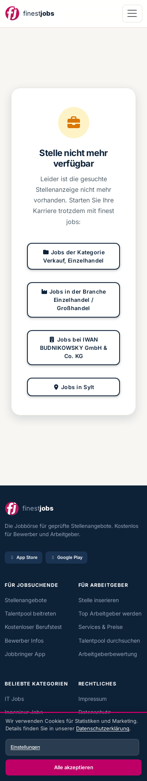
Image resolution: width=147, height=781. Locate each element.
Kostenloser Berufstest (33, 626)
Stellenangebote (26, 600)
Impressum (92, 698)
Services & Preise (100, 626)
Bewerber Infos (24, 640)
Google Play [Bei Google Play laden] (66, 557)
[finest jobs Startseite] (29, 13)
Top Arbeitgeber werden (110, 613)
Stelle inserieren (98, 600)
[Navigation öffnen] (132, 13)
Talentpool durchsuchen (109, 640)
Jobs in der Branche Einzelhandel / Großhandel (73, 299)
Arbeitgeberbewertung (107, 654)
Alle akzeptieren (73, 767)
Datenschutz (94, 712)
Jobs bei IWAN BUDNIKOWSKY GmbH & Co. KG (73, 347)
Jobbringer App (25, 654)
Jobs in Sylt (73, 387)
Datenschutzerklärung (102, 728)
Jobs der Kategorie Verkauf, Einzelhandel (73, 256)
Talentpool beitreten (30, 613)
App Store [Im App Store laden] (23, 557)
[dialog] (73, 747)
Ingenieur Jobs (24, 712)
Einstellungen (25, 747)
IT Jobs (14, 698)
